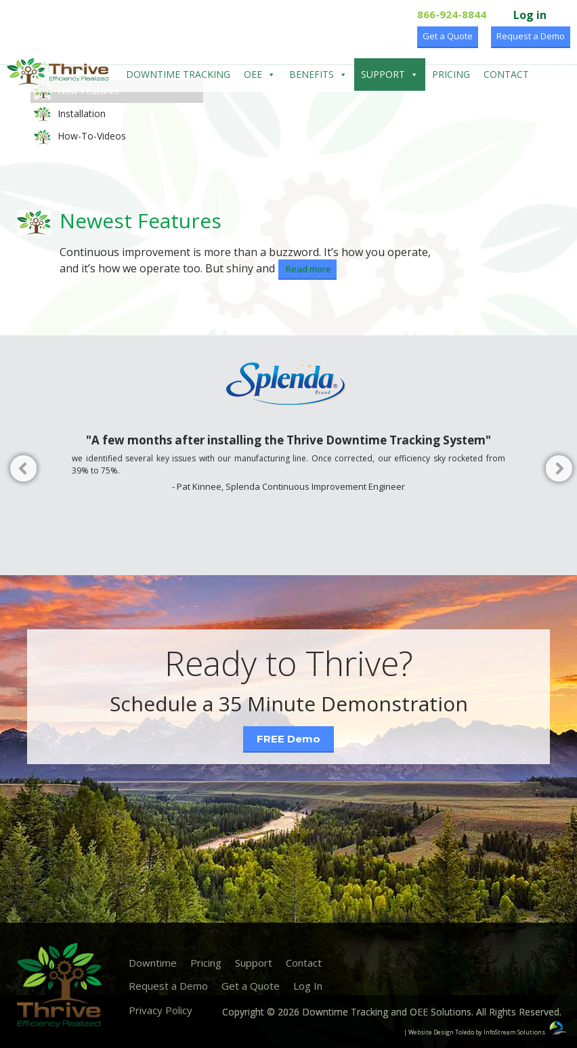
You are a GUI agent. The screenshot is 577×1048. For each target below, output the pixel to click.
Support (390, 74)
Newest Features (140, 220)
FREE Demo (288, 738)
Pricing (451, 74)
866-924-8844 (451, 14)
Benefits (318, 74)
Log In (307, 985)
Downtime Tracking (178, 74)
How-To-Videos (80, 137)
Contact (506, 74)
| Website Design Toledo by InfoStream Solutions (474, 1032)
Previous (20, 471)
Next (556, 471)
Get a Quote (448, 36)
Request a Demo (530, 36)
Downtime (153, 962)
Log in (530, 14)
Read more (307, 269)
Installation (70, 114)
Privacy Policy (160, 1010)
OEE (260, 74)
